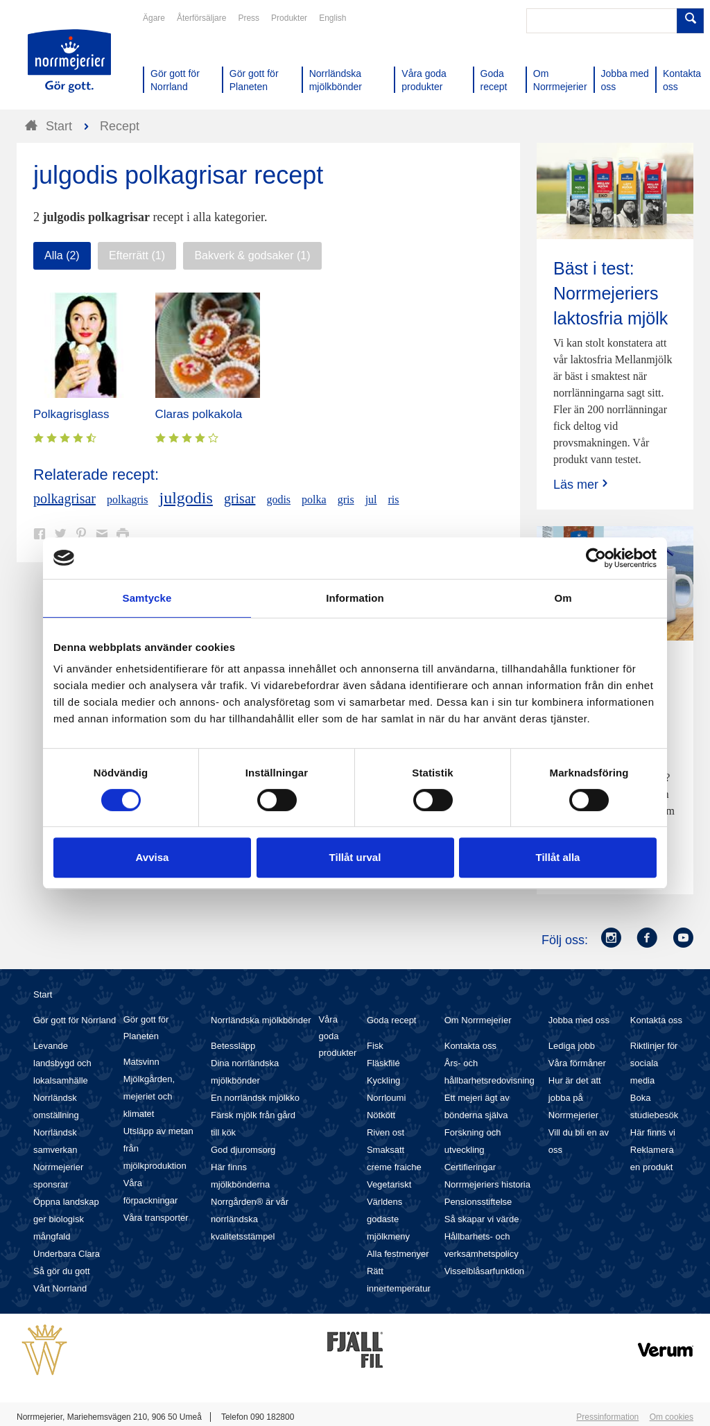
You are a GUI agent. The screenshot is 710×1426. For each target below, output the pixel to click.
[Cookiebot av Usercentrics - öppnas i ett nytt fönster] (596, 558)
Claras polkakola (199, 414)
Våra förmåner (577, 1063)
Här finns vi (652, 1132)
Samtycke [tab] (147, 598)
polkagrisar (64, 498)
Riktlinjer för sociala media (654, 1063)
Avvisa (152, 857)
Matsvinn (141, 1062)
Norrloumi (386, 1098)
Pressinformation (607, 1417)
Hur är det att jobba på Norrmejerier (574, 1097)
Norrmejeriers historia (487, 1184)
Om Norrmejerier (478, 1020)
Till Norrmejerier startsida (69, 61)
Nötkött (381, 1115)
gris (346, 499)
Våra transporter (156, 1217)
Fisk (375, 1046)
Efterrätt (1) (137, 255)
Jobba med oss (578, 1020)
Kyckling (383, 1080)
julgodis (186, 498)
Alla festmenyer (398, 1254)
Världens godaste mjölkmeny (388, 1219)
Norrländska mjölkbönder (261, 1020)
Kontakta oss (470, 1046)
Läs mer (582, 484)
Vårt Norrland (60, 1288)
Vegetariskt (389, 1184)
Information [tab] (355, 598)
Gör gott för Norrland (74, 1020)
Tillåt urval (355, 857)
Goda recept (392, 1020)
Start (42, 994)
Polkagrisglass (71, 414)
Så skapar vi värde (481, 1219)
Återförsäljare (201, 18)
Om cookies (671, 1417)
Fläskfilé (383, 1063)
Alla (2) (62, 255)
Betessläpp (233, 1046)
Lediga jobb (571, 1046)
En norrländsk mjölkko (255, 1098)
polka (314, 499)
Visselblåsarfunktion (484, 1271)
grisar (240, 498)
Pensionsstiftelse (478, 1202)
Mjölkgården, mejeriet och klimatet (149, 1096)
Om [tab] (562, 598)
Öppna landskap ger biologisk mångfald (66, 1219)
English (332, 18)
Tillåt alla (558, 857)
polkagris (127, 499)
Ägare (154, 18)
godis (278, 499)
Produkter (289, 18)
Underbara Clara (66, 1254)
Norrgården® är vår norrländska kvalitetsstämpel (249, 1219)
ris (393, 499)
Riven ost (385, 1132)
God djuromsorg (243, 1150)
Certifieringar (470, 1167)
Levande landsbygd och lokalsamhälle (62, 1063)
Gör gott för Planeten (146, 1027)
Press (248, 18)
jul (371, 499)
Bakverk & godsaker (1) (252, 255)
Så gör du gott (61, 1271)
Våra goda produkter (337, 1036)
